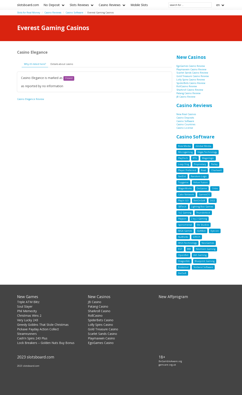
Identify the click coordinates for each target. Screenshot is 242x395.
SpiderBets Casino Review (190, 83)
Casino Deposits (185, 117)
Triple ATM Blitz (28, 302)
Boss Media (184, 146)
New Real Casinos (186, 114)
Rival (203, 170)
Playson (182, 218)
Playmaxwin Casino (101, 338)
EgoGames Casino (101, 343)
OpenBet (183, 255)
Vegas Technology (207, 152)
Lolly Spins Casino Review (190, 79)
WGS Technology (187, 242)
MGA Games (185, 230)
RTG (195, 158)
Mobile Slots (139, 5)
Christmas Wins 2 (29, 315)
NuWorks (183, 236)
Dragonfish (184, 261)
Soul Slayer (24, 306)
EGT (180, 248)
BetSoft (182, 273)
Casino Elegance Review (30, 99)
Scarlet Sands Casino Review (192, 72)
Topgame (183, 182)
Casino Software (74, 12)
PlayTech (183, 158)
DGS (212, 200)
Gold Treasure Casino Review (192, 76)
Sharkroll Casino (99, 311)
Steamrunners (27, 334)
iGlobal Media (203, 146)
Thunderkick (203, 212)
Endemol (183, 267)
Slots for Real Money (28, 12)
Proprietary (200, 164)
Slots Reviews (79, 5)
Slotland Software (203, 267)
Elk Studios (203, 224)
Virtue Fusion (200, 182)
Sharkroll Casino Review (189, 89)
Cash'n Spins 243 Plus (32, 338)
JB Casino (94, 302)
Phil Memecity (27, 311)
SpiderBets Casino (100, 320)
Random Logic (199, 176)
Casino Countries (185, 124)
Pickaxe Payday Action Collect (38, 329)
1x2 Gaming (184, 212)
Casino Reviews (110, 5)
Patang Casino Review (188, 93)
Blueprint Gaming (205, 261)
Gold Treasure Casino (103, 329)
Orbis (215, 188)
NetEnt (182, 176)
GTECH (196, 236)
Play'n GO (183, 200)
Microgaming (185, 152)
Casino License (184, 127)
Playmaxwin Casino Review (191, 69)
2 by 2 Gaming (199, 218)
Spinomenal (185, 224)
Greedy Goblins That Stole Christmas (43, 325)
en (218, 5)
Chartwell (216, 170)
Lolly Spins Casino (100, 325)
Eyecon (215, 230)
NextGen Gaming (205, 248)
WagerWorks (185, 188)
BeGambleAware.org (170, 361)
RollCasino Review (186, 86)
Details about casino (61, 64)
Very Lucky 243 (27, 320)
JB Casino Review (185, 96)
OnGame (202, 188)
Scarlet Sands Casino (102, 334)
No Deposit (52, 5)
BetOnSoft (199, 200)
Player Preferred (187, 170)
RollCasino (95, 315)
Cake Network (186, 194)
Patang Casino (98, 306)
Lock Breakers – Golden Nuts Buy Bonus (45, 343)
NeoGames (208, 242)
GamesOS (204, 194)
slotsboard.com (28, 5)
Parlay (214, 164)
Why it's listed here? (35, 64)
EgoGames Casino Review (190, 65)
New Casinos (191, 57)
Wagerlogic (208, 158)
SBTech (182, 206)
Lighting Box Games (202, 206)
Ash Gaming (200, 255)
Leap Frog (183, 164)
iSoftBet (201, 230)
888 (189, 248)
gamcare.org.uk (167, 364)
